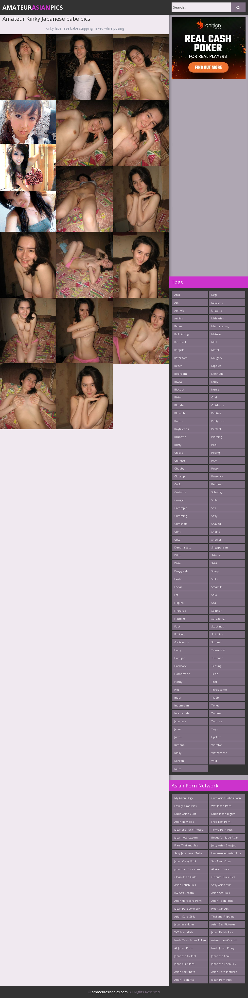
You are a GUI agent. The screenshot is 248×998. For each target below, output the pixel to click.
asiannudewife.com (224, 940)
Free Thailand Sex (186, 845)
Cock (177, 484)
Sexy (214, 516)
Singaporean (219, 547)
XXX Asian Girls (183, 932)
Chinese (179, 460)
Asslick (178, 318)
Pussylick (217, 476)
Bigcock (179, 389)
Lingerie (216, 310)
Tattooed (217, 658)
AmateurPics (32, 7)
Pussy (215, 468)
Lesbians (217, 302)
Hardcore (180, 666)
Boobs (178, 421)
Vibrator (216, 745)
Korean (179, 761)
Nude (214, 381)
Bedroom (180, 373)
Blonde (179, 405)
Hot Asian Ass (220, 908)
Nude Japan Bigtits (223, 814)
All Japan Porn (183, 948)
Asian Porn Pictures (224, 972)
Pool (214, 445)
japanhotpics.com (186, 837)
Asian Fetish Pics (185, 885)
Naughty (216, 358)
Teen (214, 674)
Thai (214, 682)
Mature (216, 334)
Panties (216, 413)
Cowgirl (179, 500)
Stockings (217, 626)
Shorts (215, 531)
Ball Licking (181, 334)
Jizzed (178, 737)
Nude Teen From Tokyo (190, 940)
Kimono (179, 745)
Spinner (216, 610)
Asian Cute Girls (184, 916)
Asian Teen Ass (184, 979)
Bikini (177, 397)
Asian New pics (184, 821)
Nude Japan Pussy (222, 948)
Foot (177, 626)
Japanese (180, 721)
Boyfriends (181, 429)
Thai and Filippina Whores (222, 917)
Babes (178, 326)
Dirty (177, 563)
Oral (214, 397)
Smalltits (216, 587)
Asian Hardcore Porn (188, 900)
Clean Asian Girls (185, 877)
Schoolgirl (217, 492)
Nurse (215, 389)
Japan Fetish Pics (222, 932)
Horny (178, 682)
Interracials (181, 713)
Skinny (215, 555)
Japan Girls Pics (184, 964)
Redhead (217, 484)
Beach (178, 366)
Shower (216, 539)
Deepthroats (182, 547)
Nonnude (217, 373)
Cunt (177, 531)
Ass (176, 302)
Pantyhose (218, 421)
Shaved (216, 524)
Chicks (178, 452)
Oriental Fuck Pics (223, 877)
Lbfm (177, 768)
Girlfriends (181, 642)
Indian (178, 697)
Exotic (178, 579)
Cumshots (180, 524)
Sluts (214, 579)
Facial (178, 587)
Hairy (177, 650)
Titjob (215, 697)
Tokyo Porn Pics (221, 829)
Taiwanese (218, 650)
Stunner (216, 642)
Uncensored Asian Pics (226, 853)
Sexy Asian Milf (221, 885)
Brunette (180, 437)
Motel (215, 350)
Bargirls (179, 350)
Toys (214, 729)
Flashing (179, 618)
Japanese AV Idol (185, 956)
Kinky (177, 753)
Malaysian (217, 318)
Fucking (179, 634)
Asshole (179, 310)
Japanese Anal (220, 956)
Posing (215, 452)
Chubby (179, 468)
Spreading (218, 618)
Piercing (216, 437)
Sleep (215, 571)
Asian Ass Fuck (220, 893)
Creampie (180, 508)
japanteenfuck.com (187, 869)
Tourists (216, 721)
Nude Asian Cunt (185, 814)
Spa (213, 603)
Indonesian (181, 705)
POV (214, 460)
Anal (177, 294)
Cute (177, 539)
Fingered (180, 610)
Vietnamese (219, 753)
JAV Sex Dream (184, 893)
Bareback (180, 342)
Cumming (180, 516)
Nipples (216, 366)
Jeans (177, 729)
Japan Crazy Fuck (185, 861)
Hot (176, 689)
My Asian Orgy (183, 798)
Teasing (216, 666)
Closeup (179, 476)
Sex (213, 508)
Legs (214, 294)
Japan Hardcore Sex (187, 908)
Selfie (214, 500)
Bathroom (181, 358)
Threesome (219, 689)
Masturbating (220, 326)
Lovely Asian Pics (185, 806)
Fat (176, 595)
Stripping (217, 634)
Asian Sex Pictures (223, 924)
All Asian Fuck (220, 869)
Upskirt (216, 737)
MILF (214, 342)
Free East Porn (220, 821)
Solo (214, 595)
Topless (216, 713)
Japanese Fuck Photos (188, 829)
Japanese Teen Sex (223, 964)
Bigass (178, 381)
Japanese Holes (184, 924)
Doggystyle (181, 571)
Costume (180, 492)
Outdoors (217, 405)
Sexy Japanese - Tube (188, 853)
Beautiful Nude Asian (225, 837)
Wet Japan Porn (221, 806)
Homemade (182, 674)
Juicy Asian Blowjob (223, 845)
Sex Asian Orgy (221, 861)
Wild (214, 761)
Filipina (179, 603)
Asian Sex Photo (184, 972)
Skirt (214, 563)
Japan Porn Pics (221, 979)
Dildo (177, 555)
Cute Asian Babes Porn (226, 798)
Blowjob (179, 413)
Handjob (179, 658)
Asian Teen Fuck (222, 900)
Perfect (216, 429)
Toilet (215, 705)
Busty (177, 445)
